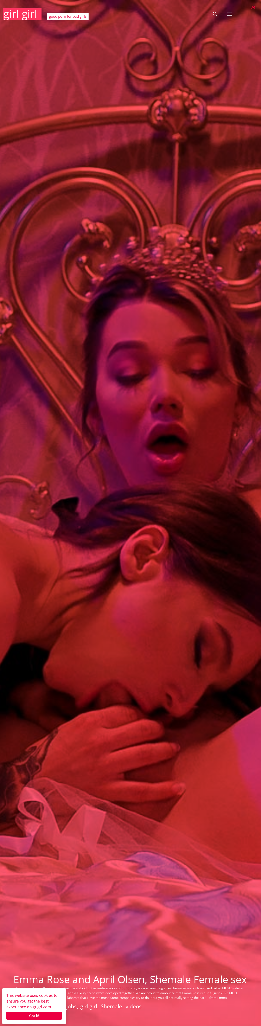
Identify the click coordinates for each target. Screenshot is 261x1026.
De (252, 7)
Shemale (111, 1006)
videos (134, 1006)
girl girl (20, 13)
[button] (215, 13)
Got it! (34, 1015)
